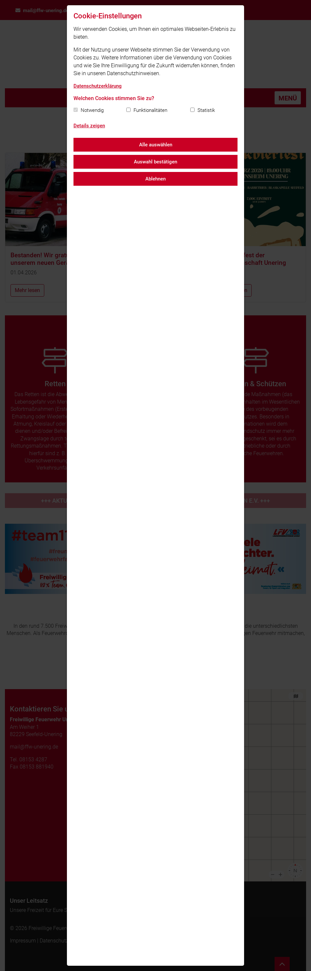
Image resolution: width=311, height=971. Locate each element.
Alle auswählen (155, 145)
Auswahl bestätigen (155, 162)
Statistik (206, 110)
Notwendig (92, 110)
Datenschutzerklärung (97, 86)
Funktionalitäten (150, 110)
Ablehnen (155, 179)
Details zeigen (89, 126)
